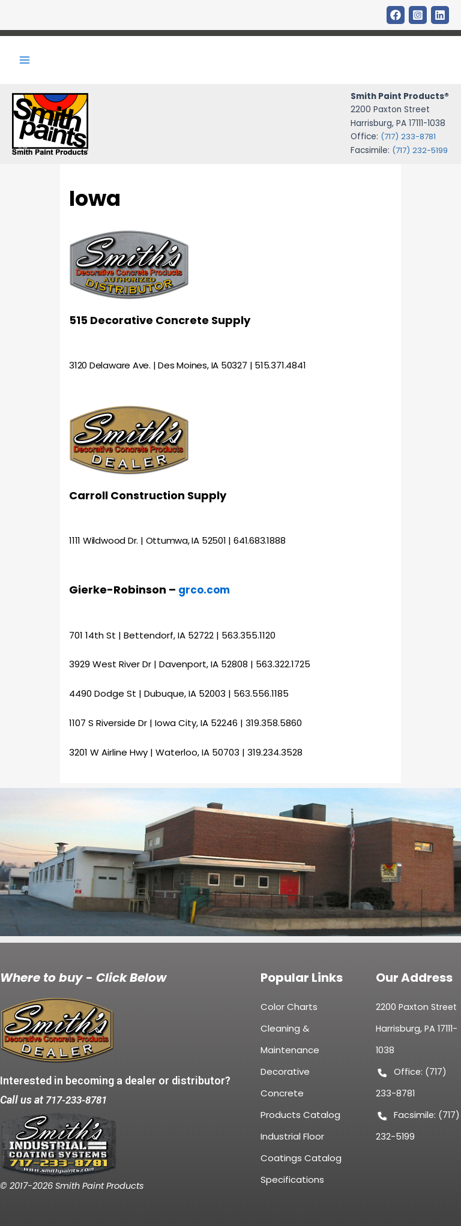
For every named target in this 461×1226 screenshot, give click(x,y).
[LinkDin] (440, 15)
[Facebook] (396, 15)
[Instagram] (418, 15)
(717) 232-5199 (419, 153)
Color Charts (289, 1009)
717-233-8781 (79, 1098)
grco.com (205, 596)
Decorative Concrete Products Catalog (300, 1095)
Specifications (292, 1182)
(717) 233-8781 (408, 140)
